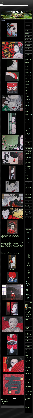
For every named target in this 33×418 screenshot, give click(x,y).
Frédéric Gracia (27, 337)
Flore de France (27, 365)
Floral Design (27, 87)
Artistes (5, 399)
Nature (26, 124)
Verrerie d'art (27, 213)
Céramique (27, 54)
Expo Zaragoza (27, 78)
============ (27, 353)
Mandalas (26, 118)
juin (28, 289)
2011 (27, 243)
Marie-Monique (28, 307)
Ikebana (26, 96)
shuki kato (26, 403)
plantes (26, 170)
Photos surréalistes (28, 166)
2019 (27, 233)
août (28, 286)
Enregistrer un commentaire (6, 403)
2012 (27, 242)
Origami (26, 130)
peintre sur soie (27, 144)
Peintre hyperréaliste (28, 142)
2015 (27, 238)
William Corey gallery (28, 402)
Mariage (26, 119)
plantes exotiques (28, 171)
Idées (26, 93)
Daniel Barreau (27, 335)
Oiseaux (26, 127)
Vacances (26, 211)
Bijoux (26, 49)
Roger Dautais (27, 347)
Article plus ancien (20, 406)
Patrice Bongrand (28, 394)
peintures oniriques (28, 151)
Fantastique (27, 81)
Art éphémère (27, 39)
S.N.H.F (26, 355)
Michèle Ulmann (27, 346)
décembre (28, 246)
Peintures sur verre (28, 153)
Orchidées (26, 128)
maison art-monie (28, 114)
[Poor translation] (2, 4)
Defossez (26, 343)
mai (28, 290)
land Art (26, 108)
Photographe (27, 157)
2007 (27, 299)
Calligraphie (27, 52)
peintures (26, 149)
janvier (28, 295)
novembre (28, 281)
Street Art (26, 201)
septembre (28, 284)
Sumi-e (26, 202)
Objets (26, 125)
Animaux (26, 33)
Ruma (26, 400)
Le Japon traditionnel (28, 391)
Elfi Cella (26, 340)
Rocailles (26, 182)
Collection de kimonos (28, 55)
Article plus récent (4, 406)
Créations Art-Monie (28, 59)
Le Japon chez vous (28, 386)
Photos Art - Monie (28, 162)
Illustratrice (27, 99)
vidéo (26, 214)
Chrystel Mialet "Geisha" (28, 266)
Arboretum (27, 36)
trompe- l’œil (27, 207)
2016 (27, 237)
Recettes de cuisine (28, 178)
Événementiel (27, 75)
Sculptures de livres (28, 189)
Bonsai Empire (27, 379)
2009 (27, 297)
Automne (26, 46)
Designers (26, 69)
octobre (28, 283)
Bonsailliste (27, 51)
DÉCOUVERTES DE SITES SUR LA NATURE (28, 351)
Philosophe (27, 155)
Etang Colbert (27, 72)
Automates (27, 45)
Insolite (26, 102)
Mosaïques (27, 122)
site (16, 270)
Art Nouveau (27, 40)
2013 (27, 241)
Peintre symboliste (28, 148)
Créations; (26, 66)
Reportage (27, 180)
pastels (26, 131)
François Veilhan (27, 349)
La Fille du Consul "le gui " (28, 249)
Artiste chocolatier (28, 42)
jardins (26, 105)
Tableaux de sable (28, 204)
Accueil (12, 406)
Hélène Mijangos (27, 341)
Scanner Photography (28, 183)
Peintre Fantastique (28, 136)
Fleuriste (26, 84)
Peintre (7, 399)
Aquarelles (27, 34)
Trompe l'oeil (27, 338)
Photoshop (27, 168)
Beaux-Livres (27, 48)
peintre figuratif (27, 138)
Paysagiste (27, 133)
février (28, 294)
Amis (26, 31)
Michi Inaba (27, 344)
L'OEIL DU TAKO (27, 382)
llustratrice (26, 111)
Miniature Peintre (27, 121)
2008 (27, 298)
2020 (27, 232)
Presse (26, 175)
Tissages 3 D (27, 205)
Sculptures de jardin (28, 187)
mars (28, 293)
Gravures (26, 90)
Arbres (26, 37)
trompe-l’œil (27, 210)
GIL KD (26, 329)
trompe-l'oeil (27, 208)
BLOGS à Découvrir (28, 405)
